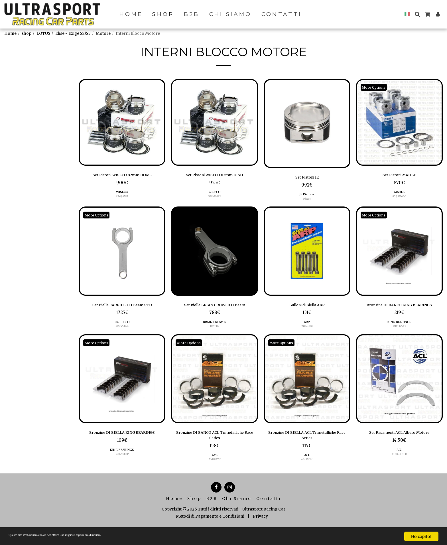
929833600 (399, 198)
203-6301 (307, 330)
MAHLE (399, 194)
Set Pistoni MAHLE (399, 176)
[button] (417, 14)
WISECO (122, 194)
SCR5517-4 (122, 330)
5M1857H (215, 475)
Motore (103, 33)
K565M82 (215, 198)
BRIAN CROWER (215, 326)
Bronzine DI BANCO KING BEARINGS (399, 312)
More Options (376, 87)
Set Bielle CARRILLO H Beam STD (122, 308)
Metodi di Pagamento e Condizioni (210, 531)
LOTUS (43, 33)
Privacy (260, 531)
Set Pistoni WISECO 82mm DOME (122, 176)
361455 (307, 200)
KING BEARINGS (399, 333)
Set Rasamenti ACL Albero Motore (399, 445)
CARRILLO (122, 326)
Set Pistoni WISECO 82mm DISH (214, 176)
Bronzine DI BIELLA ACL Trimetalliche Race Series (307, 449)
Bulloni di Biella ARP (306, 308)
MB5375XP (399, 338)
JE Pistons (307, 196)
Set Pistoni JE (306, 178)
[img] (122, 122)
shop (26, 33)
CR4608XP (122, 475)
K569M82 (122, 198)
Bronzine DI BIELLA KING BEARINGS (122, 449)
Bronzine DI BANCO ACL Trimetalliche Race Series (214, 449)
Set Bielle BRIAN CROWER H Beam (215, 308)
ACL (214, 471)
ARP (307, 326)
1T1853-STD (399, 467)
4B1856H (307, 475)
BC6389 (214, 330)
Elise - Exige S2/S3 (73, 33)
